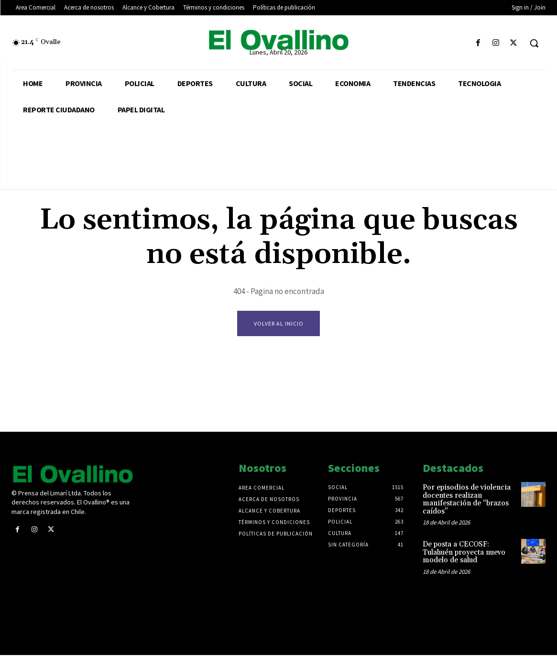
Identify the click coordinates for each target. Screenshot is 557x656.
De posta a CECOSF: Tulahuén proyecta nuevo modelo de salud (464, 553)
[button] (534, 43)
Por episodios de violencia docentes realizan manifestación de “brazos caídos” (467, 500)
